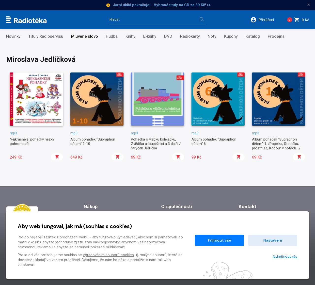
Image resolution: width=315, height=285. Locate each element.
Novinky (13, 36)
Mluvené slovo (84, 36)
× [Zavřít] (308, 5)
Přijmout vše (219, 240)
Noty (212, 36)
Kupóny (231, 36)
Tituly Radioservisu (45, 36)
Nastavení (272, 240)
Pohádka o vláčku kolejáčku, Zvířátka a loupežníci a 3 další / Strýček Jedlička (156, 144)
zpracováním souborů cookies (108, 254)
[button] (265, 20)
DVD (168, 36)
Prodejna (276, 36)
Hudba (112, 36)
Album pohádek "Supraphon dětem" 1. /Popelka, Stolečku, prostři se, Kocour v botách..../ (276, 144)
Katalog (253, 36)
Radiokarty (190, 36)
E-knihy (149, 36)
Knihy (130, 36)
